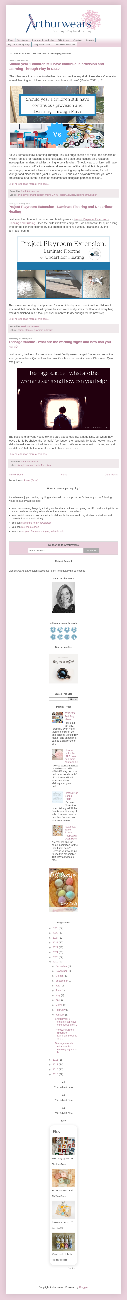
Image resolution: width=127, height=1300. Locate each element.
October (60, 975)
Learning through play (43, 40)
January (60, 1014)
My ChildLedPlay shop (18, 44)
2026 (56, 928)
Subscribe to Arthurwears (63, 545)
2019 (56, 962)
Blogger (83, 1287)
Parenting (46, 465)
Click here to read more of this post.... (29, 184)
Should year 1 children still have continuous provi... (66, 1022)
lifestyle (21, 465)
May (58, 995)
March (59, 1005)
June (59, 990)
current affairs (44, 195)
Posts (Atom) (31, 480)
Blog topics (22, 40)
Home (10, 40)
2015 (56, 1074)
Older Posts (111, 474)
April (58, 1000)
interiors (28, 330)
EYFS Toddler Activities (63, 195)
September (62, 980)
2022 (56, 947)
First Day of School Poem (71, 796)
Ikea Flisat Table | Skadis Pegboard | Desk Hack (71, 832)
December (62, 966)
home (20, 330)
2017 (56, 1064)
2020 (56, 957)
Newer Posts (16, 474)
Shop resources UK (43, 44)
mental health (33, 465)
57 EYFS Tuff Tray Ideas (70, 716)
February (61, 1010)
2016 (56, 1069)
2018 (56, 1059)
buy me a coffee (30, 527)
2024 (56, 937)
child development (27, 195)
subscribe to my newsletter (36, 522)
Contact (90, 40)
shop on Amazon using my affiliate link (42, 531)
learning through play (86, 195)
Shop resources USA (65, 44)
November (62, 971)
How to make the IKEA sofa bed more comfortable (71, 756)
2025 (56, 933)
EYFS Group (63, 40)
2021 (56, 952)
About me (77, 40)
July (58, 985)
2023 (56, 942)
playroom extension (43, 330)
